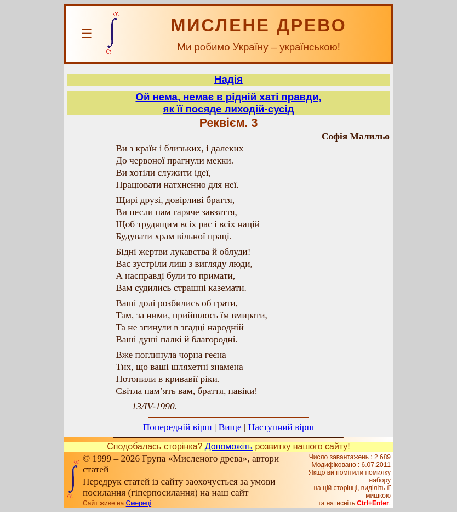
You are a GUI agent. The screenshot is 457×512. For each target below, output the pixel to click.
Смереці (138, 503)
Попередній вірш (177, 427)
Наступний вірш (281, 427)
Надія (228, 79)
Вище (230, 427)
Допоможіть (229, 446)
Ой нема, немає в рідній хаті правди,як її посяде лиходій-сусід (228, 103)
